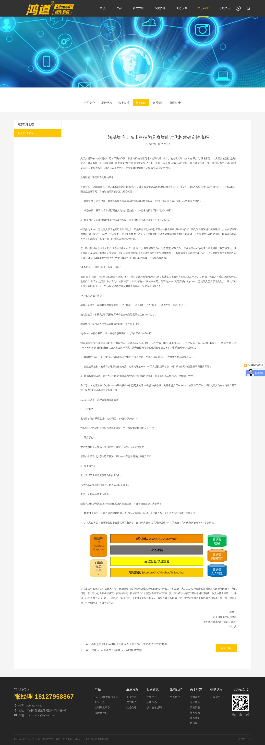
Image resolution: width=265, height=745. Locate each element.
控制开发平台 (102, 706)
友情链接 (243, 737)
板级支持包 (101, 711)
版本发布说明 (154, 706)
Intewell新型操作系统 (106, 695)
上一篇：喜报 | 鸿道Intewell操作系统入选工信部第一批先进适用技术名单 (123, 642)
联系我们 (162, 102)
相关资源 (159, 8)
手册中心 (152, 700)
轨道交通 (131, 706)
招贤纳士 (182, 102)
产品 (119, 8)
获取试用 (224, 8)
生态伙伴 (181, 8)
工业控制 (131, 695)
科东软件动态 (26, 122)
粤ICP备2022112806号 (97, 737)
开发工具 (100, 700)
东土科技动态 (26, 131)
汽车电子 (131, 700)
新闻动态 (142, 102)
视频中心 (152, 695)
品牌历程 (102, 102)
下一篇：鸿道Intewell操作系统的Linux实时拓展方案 (111, 648)
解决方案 (138, 8)
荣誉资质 (122, 102)
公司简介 (82, 102)
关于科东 (203, 8)
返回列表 (226, 646)
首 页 (103, 8)
